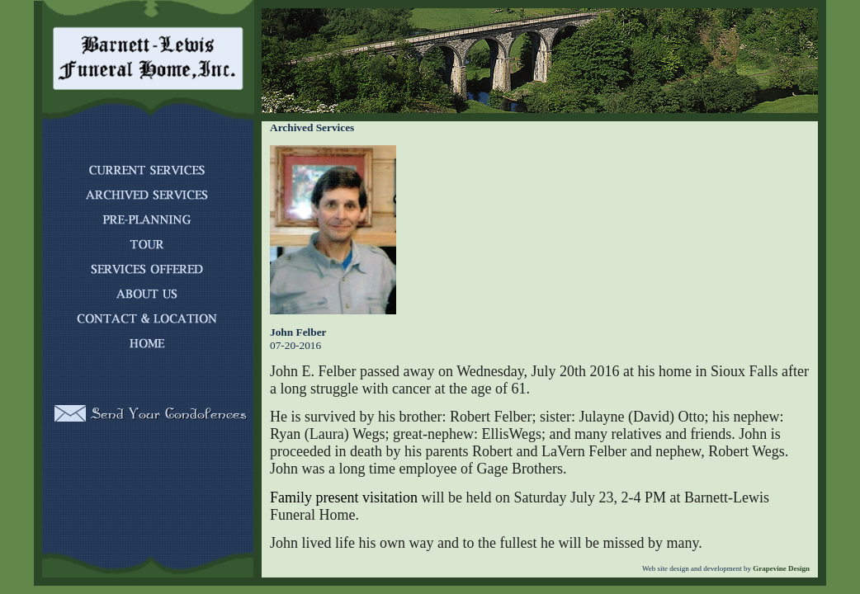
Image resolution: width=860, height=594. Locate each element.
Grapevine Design (780, 568)
